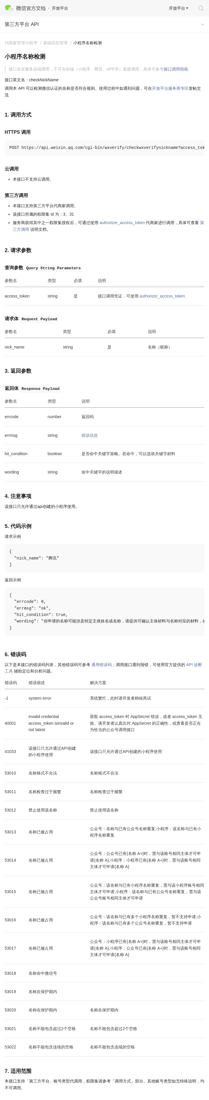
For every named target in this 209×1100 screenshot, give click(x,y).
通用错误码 (101, 664)
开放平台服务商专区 (170, 88)
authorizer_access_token (122, 222)
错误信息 (90, 435)
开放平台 (177, 8)
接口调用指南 (176, 69)
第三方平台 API (22, 24)
